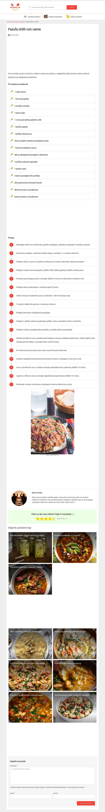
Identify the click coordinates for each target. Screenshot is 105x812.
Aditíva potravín (74, 16)
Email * (56, 786)
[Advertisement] (52, 52)
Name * (12, 786)
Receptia (9, 22)
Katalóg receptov (31, 16)
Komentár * (13, 758)
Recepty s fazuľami (18, 22)
